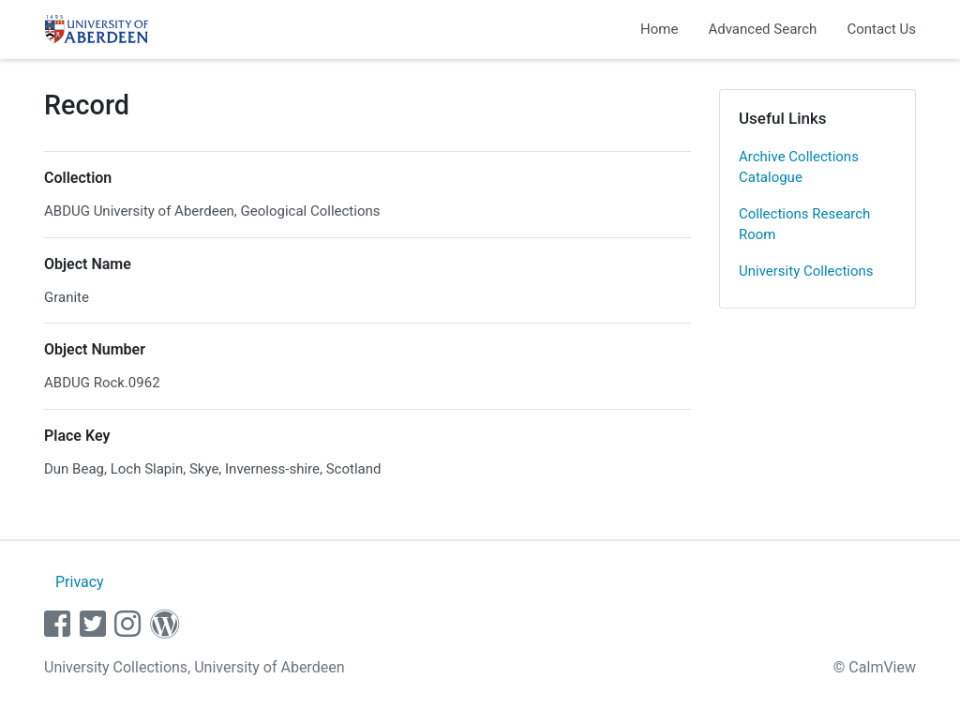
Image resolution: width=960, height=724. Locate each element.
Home (659, 29)
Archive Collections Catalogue (799, 167)
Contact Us (881, 29)
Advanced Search (762, 29)
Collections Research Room (804, 224)
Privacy (79, 582)
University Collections (806, 271)
